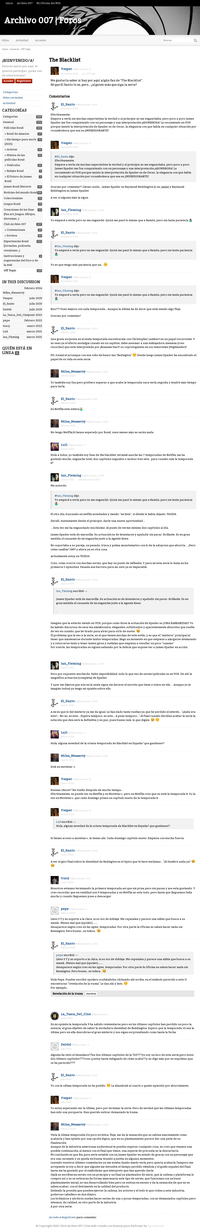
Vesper (66, 69)
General (8, 122)
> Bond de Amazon (16, 133)
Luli (64, 445)
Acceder (40, 40)
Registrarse (24, 81)
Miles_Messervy (73, 371)
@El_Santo (61, 156)
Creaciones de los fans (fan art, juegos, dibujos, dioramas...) (19, 214)
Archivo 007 (25, 3)
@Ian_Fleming (64, 246)
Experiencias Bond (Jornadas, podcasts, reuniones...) (17, 246)
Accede (54, 1217)
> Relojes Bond (14, 170)
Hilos (5, 40)
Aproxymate (156, 1225)
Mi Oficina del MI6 (49, 3)
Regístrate (69, 1217)
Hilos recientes (13, 97)
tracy (65, 878)
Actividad (22, 40)
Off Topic (10, 270)
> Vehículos (12, 165)
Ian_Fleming (71, 210)
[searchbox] (180, 40)
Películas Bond (13, 127)
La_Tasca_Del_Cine (76, 1014)
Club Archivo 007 (15, 224)
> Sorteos (10, 235)
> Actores (10, 149)
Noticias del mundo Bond (20, 192)
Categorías (10, 92)
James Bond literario (17, 186)
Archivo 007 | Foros (42, 21)
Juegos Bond (12, 203)
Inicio (9, 3)
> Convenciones (14, 229)
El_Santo (68, 104)
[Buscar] (195, 40)
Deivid (66, 1044)
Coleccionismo (13, 198)
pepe (65, 909)
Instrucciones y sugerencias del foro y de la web (21, 260)
